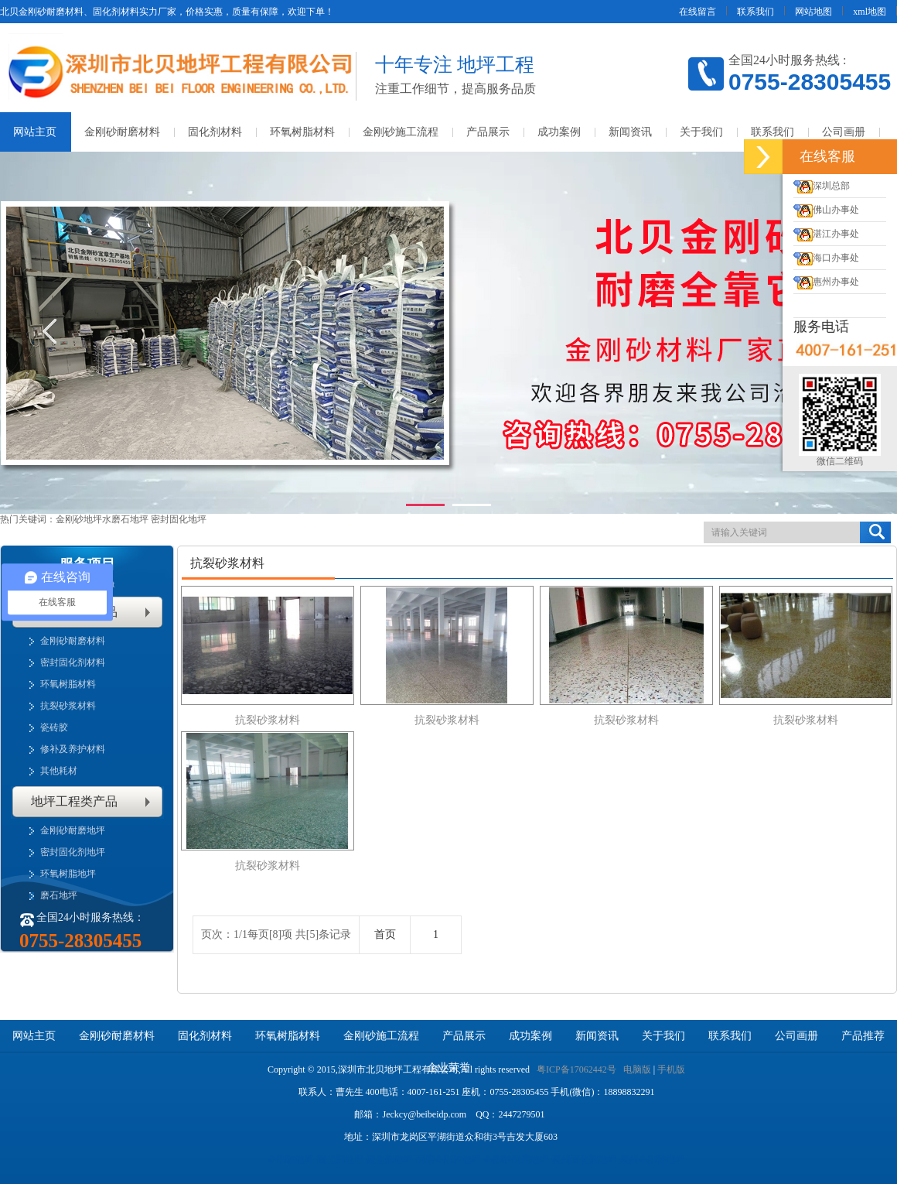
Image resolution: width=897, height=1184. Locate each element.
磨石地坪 (58, 895)
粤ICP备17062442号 (576, 1069)
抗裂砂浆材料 (68, 705)
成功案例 (559, 132)
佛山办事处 (826, 209)
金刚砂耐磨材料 (122, 132)
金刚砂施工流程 (400, 132)
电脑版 (637, 1069)
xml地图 (869, 11)
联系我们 (755, 11)
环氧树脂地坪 (68, 873)
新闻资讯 (630, 132)
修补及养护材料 (72, 749)
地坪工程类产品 (74, 801)
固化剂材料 (215, 132)
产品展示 (488, 132)
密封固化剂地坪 (72, 852)
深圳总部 (821, 185)
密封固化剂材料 (72, 662)
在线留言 (697, 11)
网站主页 (34, 1036)
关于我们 (701, 132)
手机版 (671, 1069)
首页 (385, 934)
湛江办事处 (826, 233)
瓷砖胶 (54, 727)
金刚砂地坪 (79, 519)
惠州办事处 (826, 281)
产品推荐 (863, 1036)
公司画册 (843, 132)
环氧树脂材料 (302, 132)
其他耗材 (58, 770)
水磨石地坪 (126, 519)
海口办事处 (826, 257)
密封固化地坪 (178, 519)
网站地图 (813, 11)
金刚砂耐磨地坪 (72, 830)
